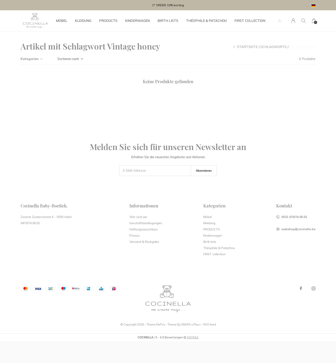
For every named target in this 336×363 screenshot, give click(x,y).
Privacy (134, 235)
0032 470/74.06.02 (294, 217)
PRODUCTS (108, 21)
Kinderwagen (137, 21)
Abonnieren (204, 170)
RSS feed (209, 324)
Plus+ (197, 324)
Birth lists (168, 21)
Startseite (247, 47)
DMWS (186, 324)
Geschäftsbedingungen (145, 223)
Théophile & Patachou (206, 21)
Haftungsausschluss (143, 229)
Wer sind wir (138, 217)
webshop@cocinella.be (298, 229)
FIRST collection (249, 21)
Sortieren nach (68, 59)
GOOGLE (192, 337)
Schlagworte (273, 47)
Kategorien (30, 59)
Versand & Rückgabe (144, 242)
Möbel (61, 21)
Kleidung (83, 21)
